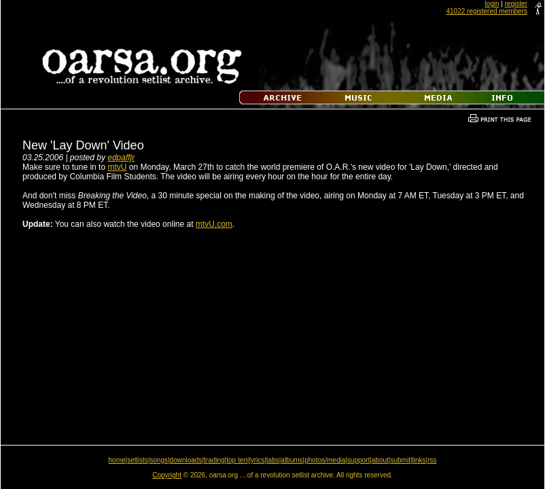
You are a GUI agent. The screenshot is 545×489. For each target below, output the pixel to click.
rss (431, 460)
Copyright (166, 475)
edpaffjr (121, 157)
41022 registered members (486, 11)
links (419, 460)
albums (291, 460)
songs (159, 460)
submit (400, 460)
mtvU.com (214, 224)
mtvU (116, 167)
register (516, 3)
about (380, 460)
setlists (137, 460)
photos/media (324, 460)
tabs (272, 460)
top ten (236, 460)
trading (214, 460)
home (117, 460)
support (358, 460)
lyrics (256, 460)
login (492, 3)
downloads (186, 460)
